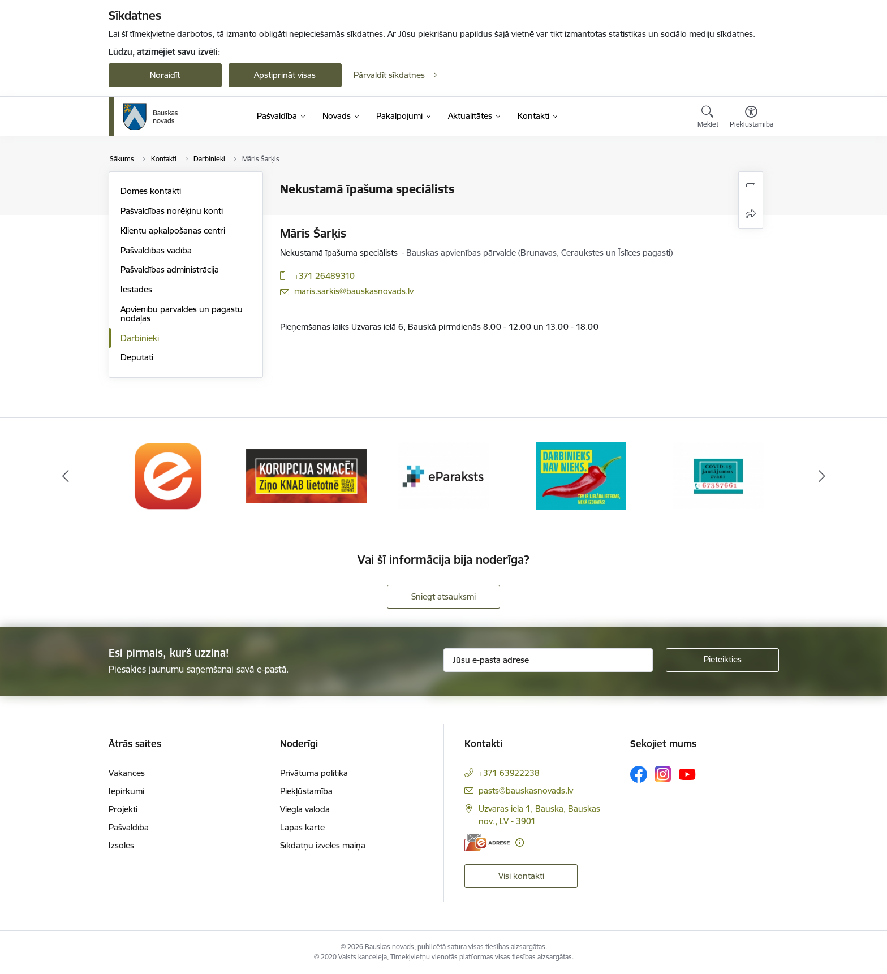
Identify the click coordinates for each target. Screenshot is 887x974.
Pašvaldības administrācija (169, 269)
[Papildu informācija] (519, 842)
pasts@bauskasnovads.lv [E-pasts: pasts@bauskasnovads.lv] (526, 790)
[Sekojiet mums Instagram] (663, 774)
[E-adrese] (487, 842)
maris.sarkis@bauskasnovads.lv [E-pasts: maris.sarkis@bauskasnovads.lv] (354, 291)
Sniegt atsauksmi (443, 596)
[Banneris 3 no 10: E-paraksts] (443, 475)
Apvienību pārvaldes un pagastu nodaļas (181, 314)
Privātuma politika (314, 773)
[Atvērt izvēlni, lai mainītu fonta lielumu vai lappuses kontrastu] (751, 118)
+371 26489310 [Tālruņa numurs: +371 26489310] (324, 275)
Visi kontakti (521, 875)
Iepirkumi (126, 791)
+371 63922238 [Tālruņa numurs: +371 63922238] (509, 773)
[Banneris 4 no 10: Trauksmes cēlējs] (581, 475)
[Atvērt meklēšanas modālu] (708, 118)
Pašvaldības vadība (156, 250)
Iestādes (136, 289)
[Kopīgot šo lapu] (751, 214)
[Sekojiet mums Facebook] (638, 774)
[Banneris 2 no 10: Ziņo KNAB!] (306, 475)
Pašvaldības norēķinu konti (171, 210)
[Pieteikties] (722, 660)
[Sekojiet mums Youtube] (687, 774)
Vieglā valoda (305, 809)
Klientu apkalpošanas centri (172, 230)
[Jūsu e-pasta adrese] (548, 660)
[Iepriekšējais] (65, 476)
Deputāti (136, 357)
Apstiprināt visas (285, 75)
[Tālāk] (821, 476)
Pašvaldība (129, 827)
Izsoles (121, 845)
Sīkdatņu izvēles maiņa (322, 845)
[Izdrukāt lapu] (751, 186)
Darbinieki (139, 338)
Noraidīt (165, 75)
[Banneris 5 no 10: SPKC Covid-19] (718, 475)
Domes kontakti (150, 191)
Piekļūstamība (306, 791)
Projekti (123, 809)
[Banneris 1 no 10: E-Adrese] (168, 475)
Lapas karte (302, 827)
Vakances (127, 773)
